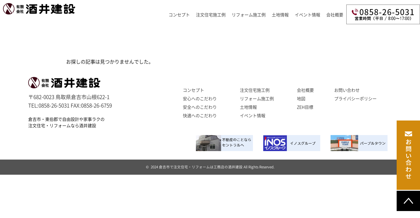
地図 (301, 99)
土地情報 (280, 15)
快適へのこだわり (200, 116)
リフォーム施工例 (249, 15)
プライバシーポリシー (355, 99)
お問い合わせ (347, 90)
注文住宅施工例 (211, 15)
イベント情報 (307, 15)
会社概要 (334, 15)
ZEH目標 (305, 107)
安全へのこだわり (200, 107)
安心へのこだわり (200, 99)
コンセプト (179, 15)
